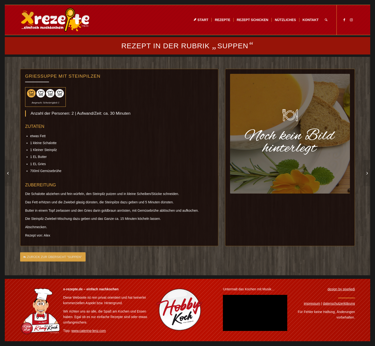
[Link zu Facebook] (344, 19)
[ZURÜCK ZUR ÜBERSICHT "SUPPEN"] (53, 258)
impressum (312, 303)
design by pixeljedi (341, 289)
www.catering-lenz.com (89, 331)
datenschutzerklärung (339, 303)
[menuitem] (200, 20)
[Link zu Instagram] (351, 19)
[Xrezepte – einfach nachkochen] (55, 20)
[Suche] (326, 20)
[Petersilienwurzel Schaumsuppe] (8, 173)
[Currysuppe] (366, 173)
